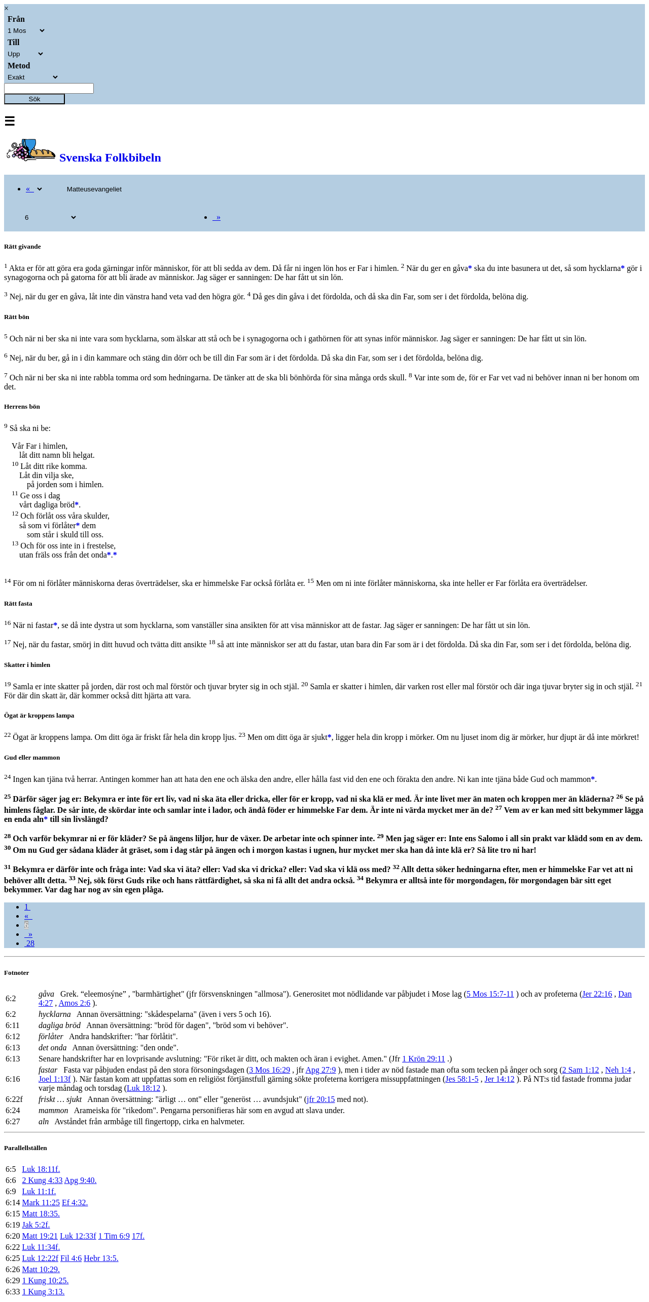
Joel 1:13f (55, 1079)
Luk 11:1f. (39, 1191)
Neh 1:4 (618, 1070)
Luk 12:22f (40, 1258)
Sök (35, 99)
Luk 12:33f (78, 1236)
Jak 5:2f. (36, 1224)
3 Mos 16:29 (269, 1070)
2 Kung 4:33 (42, 1180)
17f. (138, 1236)
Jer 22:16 (597, 994)
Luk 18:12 (143, 1088)
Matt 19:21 (40, 1236)
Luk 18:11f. (41, 1169)
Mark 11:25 (41, 1202)
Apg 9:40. (80, 1180)
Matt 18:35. (41, 1213)
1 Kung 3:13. (43, 1291)
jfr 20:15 (321, 1099)
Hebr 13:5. (101, 1258)
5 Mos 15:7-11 (490, 994)
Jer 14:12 (500, 1079)
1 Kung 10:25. (45, 1280)
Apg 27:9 (320, 1070)
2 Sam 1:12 (580, 1070)
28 (29, 943)
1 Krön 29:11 (423, 1058)
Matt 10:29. (41, 1269)
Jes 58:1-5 (461, 1079)
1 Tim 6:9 (114, 1236)
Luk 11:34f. (41, 1247)
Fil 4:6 (71, 1258)
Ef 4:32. (75, 1202)
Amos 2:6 (74, 1003)
